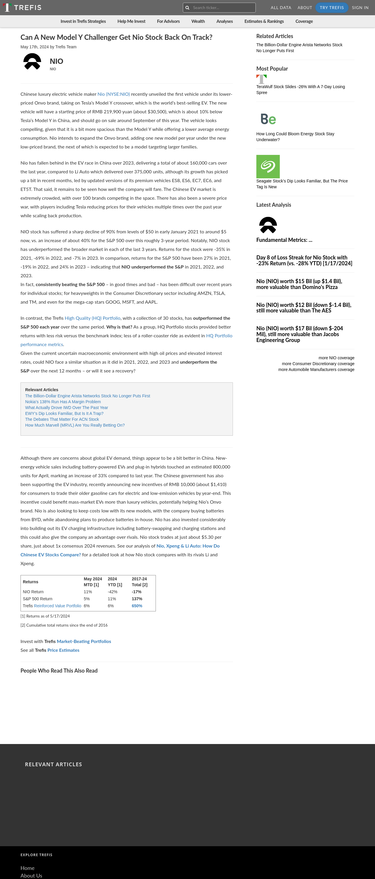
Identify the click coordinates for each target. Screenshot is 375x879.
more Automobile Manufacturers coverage (316, 369)
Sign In (360, 7)
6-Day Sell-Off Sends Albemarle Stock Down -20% (97, 685)
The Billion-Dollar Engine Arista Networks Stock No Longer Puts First (87, 396)
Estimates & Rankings (264, 21)
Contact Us (33, 807)
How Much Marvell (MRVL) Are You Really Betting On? (75, 425)
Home (28, 777)
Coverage (304, 21)
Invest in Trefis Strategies (83, 21)
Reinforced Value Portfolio (57, 605)
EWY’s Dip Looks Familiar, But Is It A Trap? (64, 413)
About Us (31, 784)
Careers (29, 815)
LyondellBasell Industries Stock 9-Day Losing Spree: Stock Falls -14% (150, 685)
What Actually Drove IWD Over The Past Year (66, 407)
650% (137, 605)
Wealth (198, 21)
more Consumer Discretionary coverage (318, 363)
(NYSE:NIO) (117, 94)
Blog (26, 792)
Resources (32, 800)
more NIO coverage (336, 357)
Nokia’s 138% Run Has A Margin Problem (63, 401)
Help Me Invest (131, 21)
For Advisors (168, 21)
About (305, 7)
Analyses (225, 21)
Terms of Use (35, 822)
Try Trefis (332, 7)
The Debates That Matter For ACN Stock (62, 419)
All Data (281, 7)
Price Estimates (63, 650)
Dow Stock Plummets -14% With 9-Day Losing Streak (199, 685)
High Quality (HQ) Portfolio (92, 318)
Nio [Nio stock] (101, 94)
